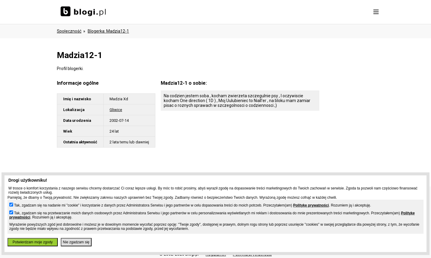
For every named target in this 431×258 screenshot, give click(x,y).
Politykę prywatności (311, 205)
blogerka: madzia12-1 (108, 31)
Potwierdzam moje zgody (33, 242)
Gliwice (116, 109)
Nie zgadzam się (76, 242)
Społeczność (69, 31)
